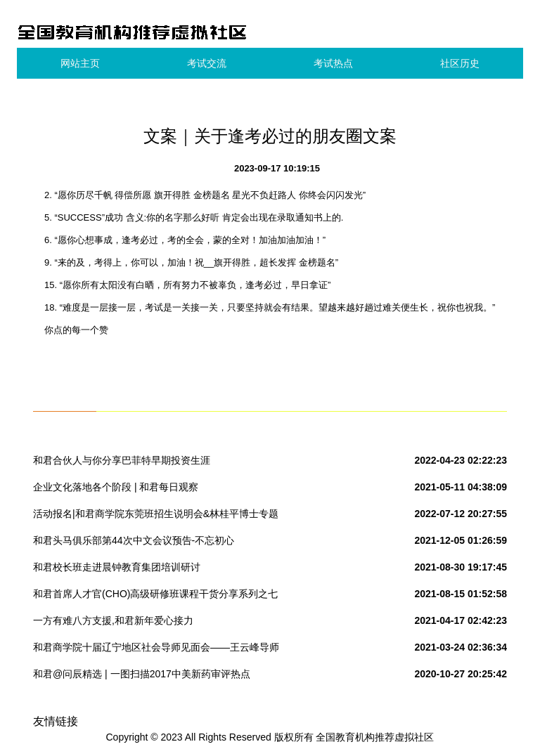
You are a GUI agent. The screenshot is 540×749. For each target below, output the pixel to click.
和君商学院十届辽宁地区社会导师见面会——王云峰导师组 (156, 649)
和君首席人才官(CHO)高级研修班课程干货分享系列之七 (155, 593)
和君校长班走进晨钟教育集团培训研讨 (116, 567)
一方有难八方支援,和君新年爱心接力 (113, 620)
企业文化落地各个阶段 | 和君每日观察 (115, 487)
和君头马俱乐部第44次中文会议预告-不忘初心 (133, 540)
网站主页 (80, 63)
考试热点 (333, 63)
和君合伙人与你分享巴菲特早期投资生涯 (121, 460)
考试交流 (206, 63)
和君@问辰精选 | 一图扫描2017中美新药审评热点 (141, 673)
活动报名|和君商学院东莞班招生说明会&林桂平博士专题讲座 (155, 516)
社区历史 (460, 63)
